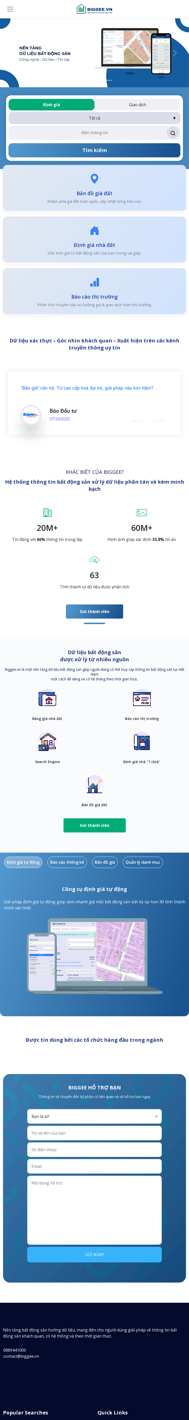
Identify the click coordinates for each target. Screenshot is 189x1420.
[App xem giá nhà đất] (81, 80)
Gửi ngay (94, 1254)
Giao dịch (137, 104)
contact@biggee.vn (21, 1356)
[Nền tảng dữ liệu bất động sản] (108, 80)
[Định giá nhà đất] (90, 80)
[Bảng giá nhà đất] (99, 80)
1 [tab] (94, 623)
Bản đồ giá (105, 862)
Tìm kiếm (94, 150)
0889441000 (14, 1350)
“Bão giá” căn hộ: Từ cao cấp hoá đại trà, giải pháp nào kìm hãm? (87, 388)
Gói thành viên (94, 611)
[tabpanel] (94, 538)
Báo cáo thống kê (67, 862)
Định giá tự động (23, 862)
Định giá (51, 104)
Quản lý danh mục (142, 862)
